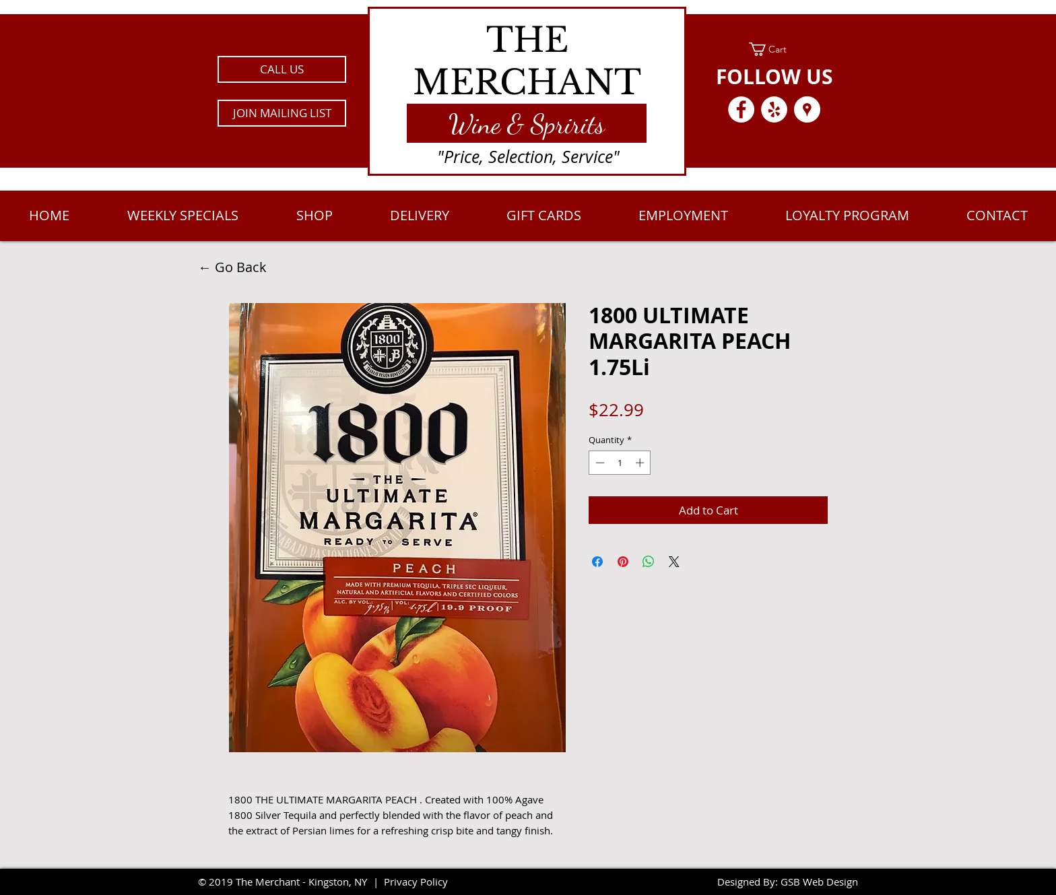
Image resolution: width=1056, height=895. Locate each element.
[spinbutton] (620, 462)
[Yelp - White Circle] (774, 109)
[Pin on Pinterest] (623, 562)
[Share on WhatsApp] (648, 562)
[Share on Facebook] (597, 562)
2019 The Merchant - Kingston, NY (288, 881)
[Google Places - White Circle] (807, 109)
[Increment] (641, 462)
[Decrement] (599, 462)
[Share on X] (674, 562)
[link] (774, 49)
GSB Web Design (819, 881)
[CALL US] (282, 69)
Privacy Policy (416, 881)
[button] (282, 113)
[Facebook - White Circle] (741, 109)
